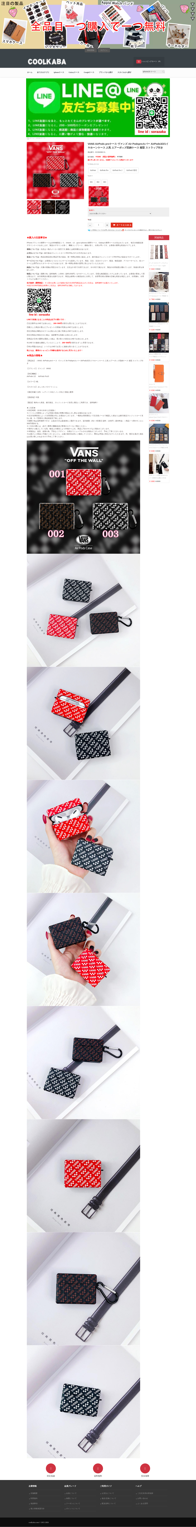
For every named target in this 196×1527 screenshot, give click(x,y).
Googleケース (89, 73)
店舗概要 (33, 1493)
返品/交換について (108, 1498)
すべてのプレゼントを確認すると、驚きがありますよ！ (143, 230)
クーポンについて (72, 1504)
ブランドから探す (106, 73)
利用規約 (33, 1498)
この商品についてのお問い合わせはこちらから (106, 230)
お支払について (107, 1493)
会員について (71, 1493)
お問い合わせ (142, 1498)
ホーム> (32, 138)
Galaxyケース (74, 73)
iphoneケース (59, 73)
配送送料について (108, 1504)
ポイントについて (72, 1509)
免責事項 (33, 1504)
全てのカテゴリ (43, 73)
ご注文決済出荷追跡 (144, 1493)
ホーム (29, 73)
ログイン (104, 50)
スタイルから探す (125, 73)
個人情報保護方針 (36, 1509)
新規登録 (90, 50)
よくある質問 (142, 1504)
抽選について (71, 1498)
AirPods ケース (40, 138)
